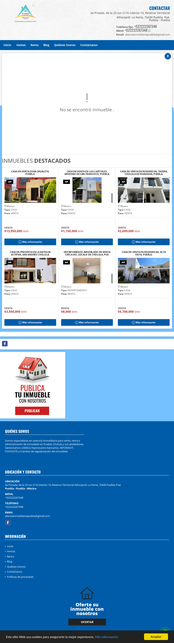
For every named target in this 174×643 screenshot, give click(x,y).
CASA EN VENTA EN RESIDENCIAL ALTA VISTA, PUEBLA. (144, 253)
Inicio (7, 45)
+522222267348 (145, 26)
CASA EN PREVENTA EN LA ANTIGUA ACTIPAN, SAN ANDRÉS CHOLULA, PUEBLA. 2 (30, 253)
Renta (35, 45)
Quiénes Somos (65, 45)
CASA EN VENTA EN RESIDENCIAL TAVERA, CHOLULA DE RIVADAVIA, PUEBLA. (143, 172)
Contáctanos (89, 45)
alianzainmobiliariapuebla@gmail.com (27, 516)
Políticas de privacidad (20, 577)
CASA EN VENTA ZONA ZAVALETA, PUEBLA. (30, 172)
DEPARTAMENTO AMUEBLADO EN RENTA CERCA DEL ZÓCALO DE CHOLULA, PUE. (87, 253)
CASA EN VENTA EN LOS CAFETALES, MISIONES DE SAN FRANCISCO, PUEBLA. (87, 172)
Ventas (21, 45)
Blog (46, 45)
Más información (106, 637)
